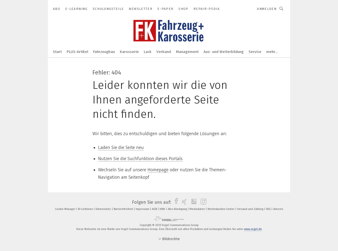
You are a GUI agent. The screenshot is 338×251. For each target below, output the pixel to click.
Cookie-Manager (65, 209)
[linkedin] (192, 202)
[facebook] (175, 202)
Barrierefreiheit (124, 209)
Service (255, 52)
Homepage (158, 170)
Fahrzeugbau (104, 52)
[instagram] (202, 202)
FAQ (268, 209)
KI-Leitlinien (86, 209)
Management (187, 52)
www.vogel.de (253, 229)
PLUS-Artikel (77, 52)
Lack (147, 52)
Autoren (278, 209)
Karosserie (129, 52)
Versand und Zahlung (250, 209)
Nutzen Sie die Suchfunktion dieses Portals (140, 158)
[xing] (183, 202)
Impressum (143, 209)
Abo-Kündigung (178, 209)
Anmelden (266, 9)
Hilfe (163, 209)
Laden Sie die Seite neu (121, 147)
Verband (163, 52)
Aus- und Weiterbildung (224, 52)
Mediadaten (198, 209)
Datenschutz (104, 209)
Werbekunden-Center (221, 209)
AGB (155, 209)
